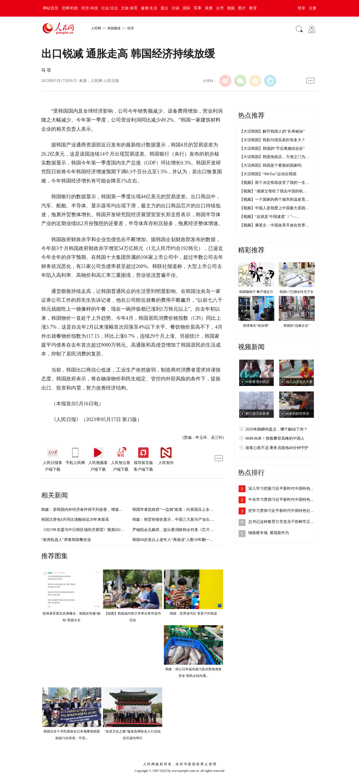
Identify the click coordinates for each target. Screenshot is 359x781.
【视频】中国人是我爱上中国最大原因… (274, 208)
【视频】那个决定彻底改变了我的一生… (274, 183)
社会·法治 (109, 8)
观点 (164, 8)
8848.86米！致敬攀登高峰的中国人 (275, 438)
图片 (242, 8)
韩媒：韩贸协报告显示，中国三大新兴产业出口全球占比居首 (184, 519)
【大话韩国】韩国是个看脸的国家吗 (270, 165)
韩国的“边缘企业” (296, 326)
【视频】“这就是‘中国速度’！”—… (269, 217)
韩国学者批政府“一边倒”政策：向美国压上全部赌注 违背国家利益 (188, 509)
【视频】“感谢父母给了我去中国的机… (273, 191)
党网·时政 (70, 8)
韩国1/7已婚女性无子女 (297, 292)
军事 (198, 8)
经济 (130, 28)
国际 (186, 8)
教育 (253, 8)
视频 (231, 8)
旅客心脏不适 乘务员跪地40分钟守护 (277, 448)
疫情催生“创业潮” (256, 326)
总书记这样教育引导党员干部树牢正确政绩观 (287, 522)
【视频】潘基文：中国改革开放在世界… (274, 225)
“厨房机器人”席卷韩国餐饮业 (66, 540)
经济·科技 (89, 8)
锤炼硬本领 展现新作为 (268, 533)
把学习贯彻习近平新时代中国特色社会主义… (287, 511)
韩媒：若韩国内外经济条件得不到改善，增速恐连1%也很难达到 (96, 509)
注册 (312, 8)
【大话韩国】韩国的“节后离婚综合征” (272, 148)
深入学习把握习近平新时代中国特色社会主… (287, 488)
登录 (301, 8)
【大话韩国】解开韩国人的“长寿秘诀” (272, 131)
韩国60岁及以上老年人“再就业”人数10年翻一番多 (174, 540)
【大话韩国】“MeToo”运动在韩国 (268, 174)
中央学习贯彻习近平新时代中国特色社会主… (287, 500)
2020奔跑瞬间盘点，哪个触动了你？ (277, 429)
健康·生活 (149, 8)
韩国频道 (114, 28)
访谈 (175, 8)
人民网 (96, 28)
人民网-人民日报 (105, 81)
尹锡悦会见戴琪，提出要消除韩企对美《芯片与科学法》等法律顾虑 (190, 530)
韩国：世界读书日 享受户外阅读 (193, 613)
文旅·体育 (129, 8)
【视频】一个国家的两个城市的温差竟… (274, 199)
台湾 (220, 8)
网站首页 (50, 8)
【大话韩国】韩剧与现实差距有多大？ (272, 140)
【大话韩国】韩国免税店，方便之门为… (274, 157)
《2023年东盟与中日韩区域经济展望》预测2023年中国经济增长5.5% (99, 530)
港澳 (209, 8)
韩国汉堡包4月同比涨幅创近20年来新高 (75, 519)
